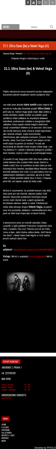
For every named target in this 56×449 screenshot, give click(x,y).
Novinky (19, 53)
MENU (6, 27)
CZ (46, 2)
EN (52, 2)
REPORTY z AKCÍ (7, 435)
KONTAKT (5, 437)
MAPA (3, 440)
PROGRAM (5, 429)
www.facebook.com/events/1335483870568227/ (34, 249)
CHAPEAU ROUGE (28, 12)
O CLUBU (5, 427)
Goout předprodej (37, 256)
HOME (3, 424)
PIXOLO (51, 447)
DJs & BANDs (6, 432)
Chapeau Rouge (8, 53)
